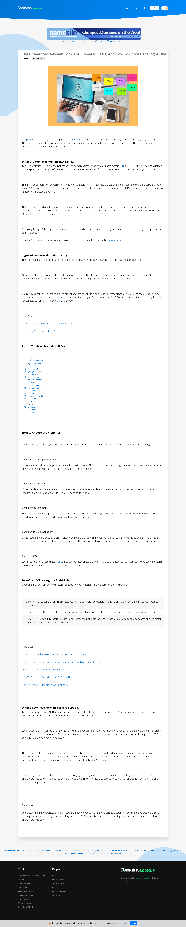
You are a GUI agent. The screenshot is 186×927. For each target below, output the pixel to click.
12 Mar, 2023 (38, 63)
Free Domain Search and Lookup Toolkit (32, 883)
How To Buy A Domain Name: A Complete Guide (47, 328)
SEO (60, 566)
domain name (76, 144)
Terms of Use (58, 889)
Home (125, 8)
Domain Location (25, 900)
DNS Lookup (23, 904)
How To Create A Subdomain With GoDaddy (45, 689)
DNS (123, 170)
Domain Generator (26, 889)
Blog (54, 892)
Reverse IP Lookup (26, 896)
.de (58, 305)
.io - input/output (34, 390)
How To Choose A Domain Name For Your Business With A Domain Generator (63, 667)
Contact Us (140, 8)
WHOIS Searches (59, 896)
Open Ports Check (25, 912)
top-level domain (33, 144)
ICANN (90, 189)
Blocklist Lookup (25, 908)
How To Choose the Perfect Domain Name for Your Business (54, 659)
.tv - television (33, 395)
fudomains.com (39, 245)
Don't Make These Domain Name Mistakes (44, 674)
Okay (133, 923)
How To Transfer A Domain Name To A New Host (47, 682)
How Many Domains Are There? (38, 336)
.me (28, 393)
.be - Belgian (32, 363)
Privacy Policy (58, 885)
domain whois (24, 892)
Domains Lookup (143, 883)
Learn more (125, 923)
